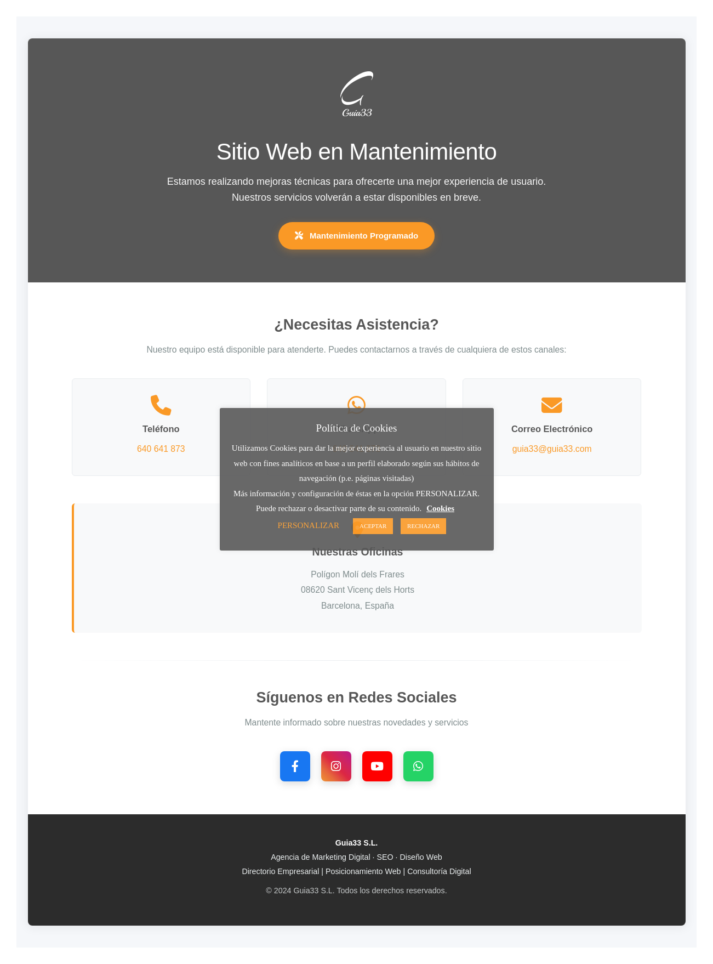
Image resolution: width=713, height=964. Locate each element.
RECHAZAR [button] (423, 526)
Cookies (440, 508)
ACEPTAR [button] (373, 526)
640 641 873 (161, 448)
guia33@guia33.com (552, 448)
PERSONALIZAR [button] (309, 525)
